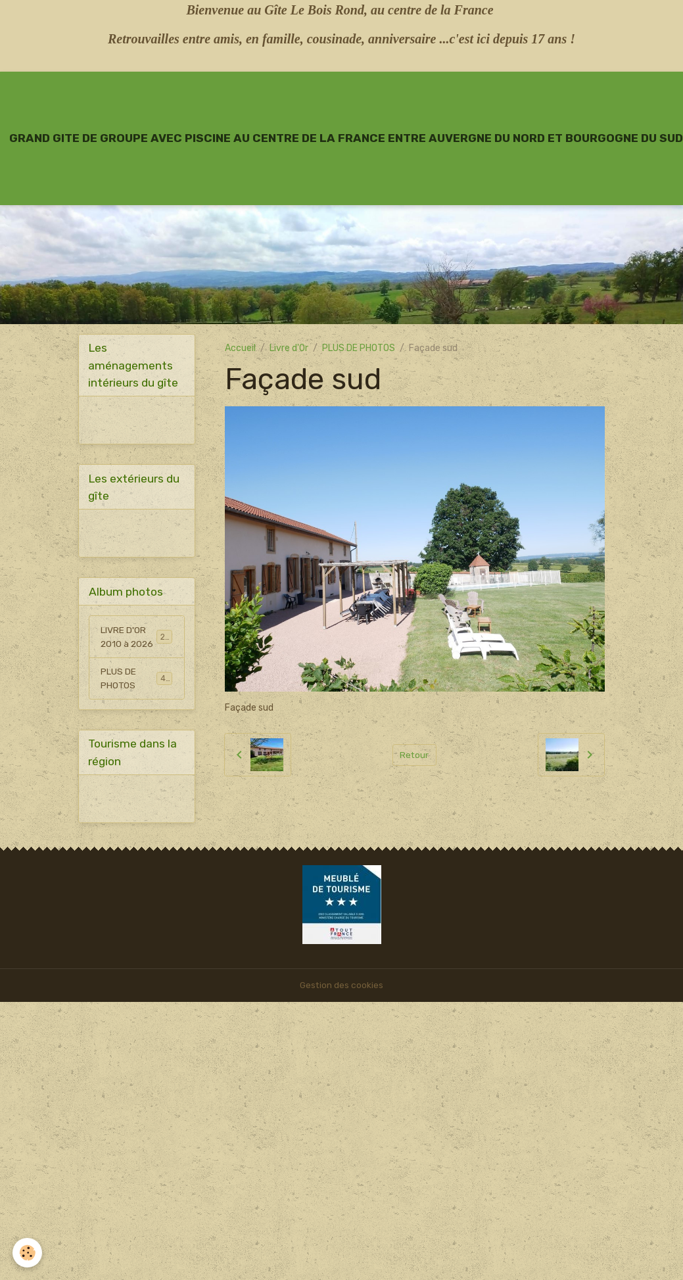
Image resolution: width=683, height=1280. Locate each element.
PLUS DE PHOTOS (358, 348)
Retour (414, 754)
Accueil (240, 348)
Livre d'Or (289, 348)
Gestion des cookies (341, 987)
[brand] (346, 138)
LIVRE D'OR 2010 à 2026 (138, 637)
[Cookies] (28, 1253)
